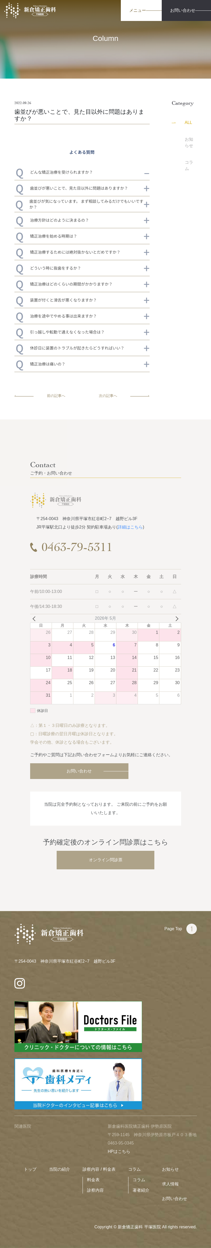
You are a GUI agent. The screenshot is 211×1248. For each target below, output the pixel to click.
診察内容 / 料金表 (99, 1169)
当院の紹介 (59, 1169)
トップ (30, 1169)
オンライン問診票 (105, 860)
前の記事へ (39, 396)
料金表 (93, 1180)
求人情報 (170, 1184)
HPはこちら (119, 1151)
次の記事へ (124, 396)
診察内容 (95, 1190)
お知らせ (170, 1169)
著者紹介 (141, 1190)
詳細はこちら (130, 527)
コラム (134, 1169)
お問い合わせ (79, 771)
